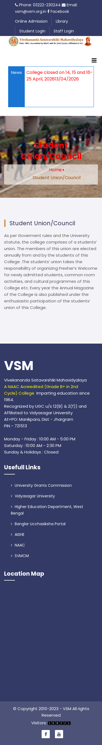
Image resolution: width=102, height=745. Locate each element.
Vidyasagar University (33, 496)
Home (55, 170)
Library (62, 21)
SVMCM (20, 555)
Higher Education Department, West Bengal (47, 510)
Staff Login (64, 31)
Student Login (32, 31)
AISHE (17, 534)
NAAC (18, 545)
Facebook (58, 11)
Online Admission (31, 21)
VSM (18, 365)
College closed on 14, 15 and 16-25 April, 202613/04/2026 (59, 75)
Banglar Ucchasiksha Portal (38, 524)
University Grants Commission (41, 485)
